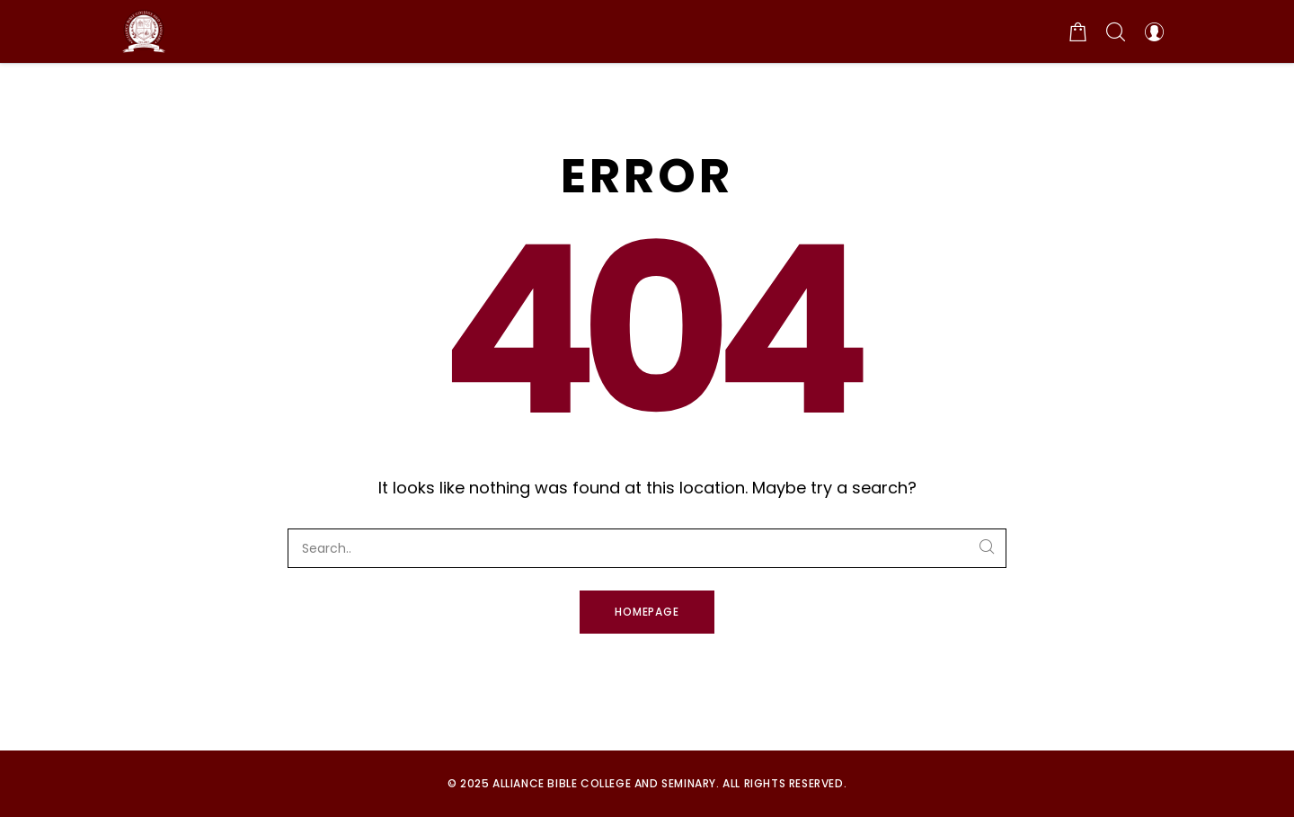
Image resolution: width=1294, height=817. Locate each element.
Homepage (647, 611)
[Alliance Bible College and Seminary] (143, 31)
